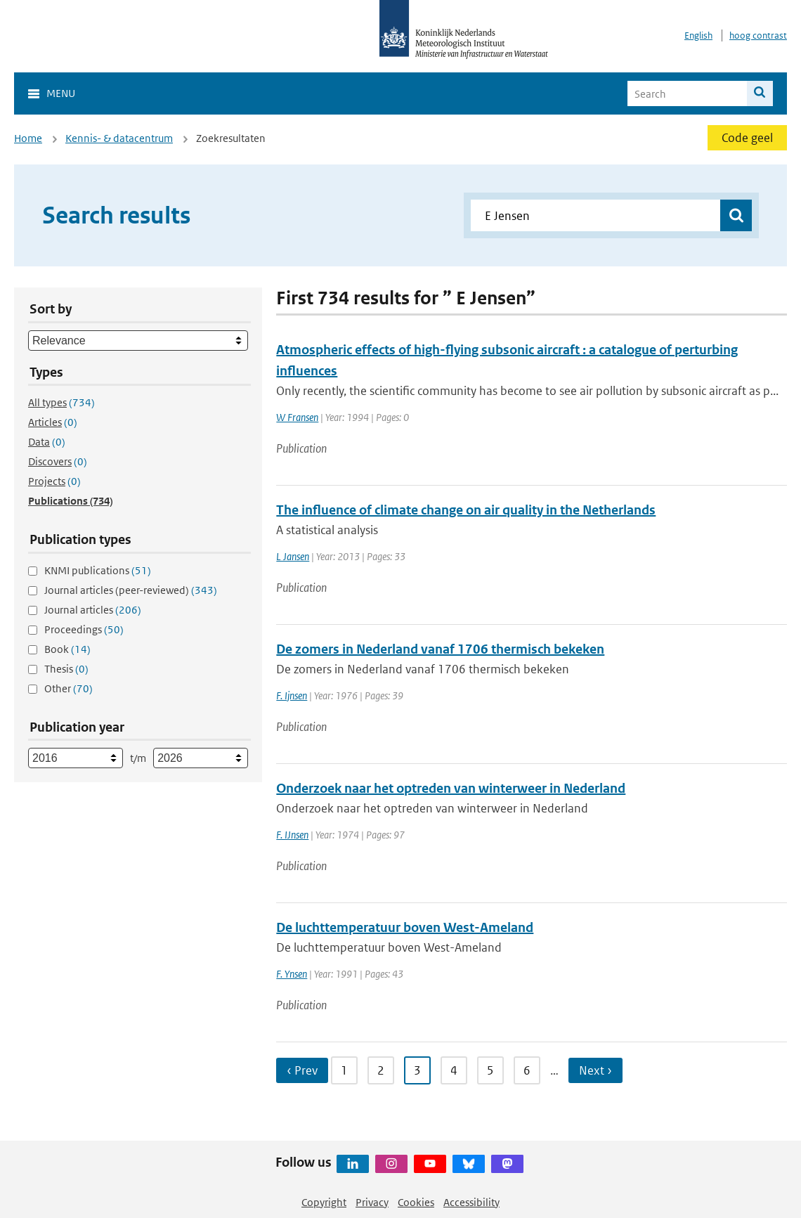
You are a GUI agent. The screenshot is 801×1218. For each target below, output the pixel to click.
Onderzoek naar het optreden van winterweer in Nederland (450, 788)
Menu (60, 93)
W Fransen (297, 417)
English (698, 35)
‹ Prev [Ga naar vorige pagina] (302, 1070)
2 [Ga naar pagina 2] (380, 1070)
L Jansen (292, 556)
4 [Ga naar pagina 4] (453, 1070)
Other (68, 688)
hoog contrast (758, 35)
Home (28, 138)
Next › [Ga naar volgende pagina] (595, 1070)
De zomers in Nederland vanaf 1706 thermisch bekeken (440, 649)
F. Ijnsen (291, 695)
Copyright (323, 1202)
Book (67, 649)
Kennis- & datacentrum (119, 138)
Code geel (747, 137)
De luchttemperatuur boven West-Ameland (404, 927)
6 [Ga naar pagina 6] (526, 1070)
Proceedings (84, 629)
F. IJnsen (292, 834)
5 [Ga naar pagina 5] (490, 1070)
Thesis (66, 668)
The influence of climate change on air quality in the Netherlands (466, 510)
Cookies (416, 1202)
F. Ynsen (291, 973)
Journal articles (92, 609)
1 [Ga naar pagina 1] (344, 1070)
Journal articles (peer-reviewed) (130, 590)
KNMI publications (97, 570)
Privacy (372, 1202)
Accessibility (471, 1202)
